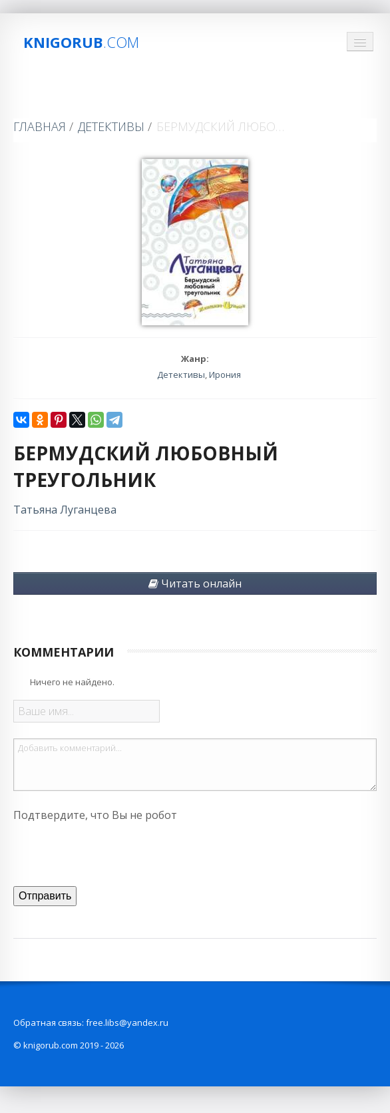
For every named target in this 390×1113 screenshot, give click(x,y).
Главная (39, 126)
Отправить (45, 895)
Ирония (225, 375)
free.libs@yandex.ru (127, 1023)
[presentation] (114, 852)
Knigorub (81, 42)
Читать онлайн (195, 583)
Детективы (111, 126)
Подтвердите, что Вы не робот (95, 815)
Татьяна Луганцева (64, 509)
